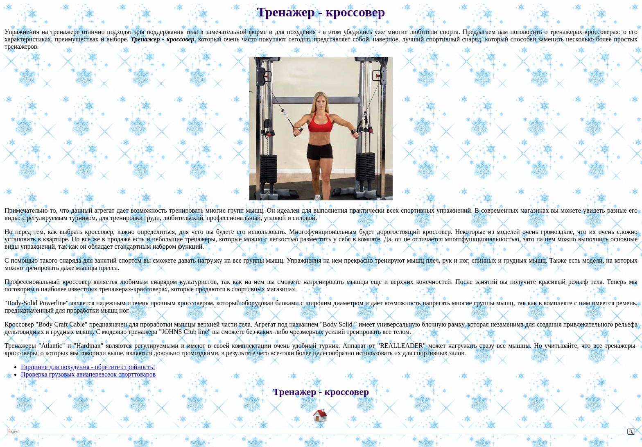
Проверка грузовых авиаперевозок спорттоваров (88, 374)
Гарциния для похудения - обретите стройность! (88, 366)
